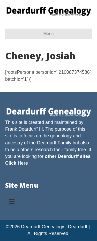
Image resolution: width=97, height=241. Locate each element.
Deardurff (46, 142)
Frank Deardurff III (24, 129)
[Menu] (11, 199)
